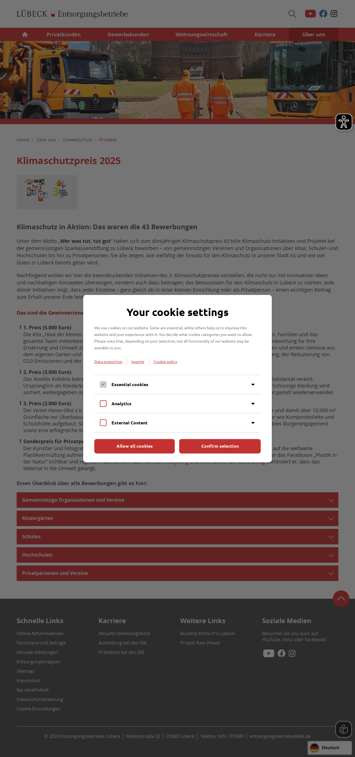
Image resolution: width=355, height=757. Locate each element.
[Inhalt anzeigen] (253, 384)
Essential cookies (129, 384)
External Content (129, 422)
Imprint (137, 361)
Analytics (121, 403)
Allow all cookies (134, 446)
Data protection (108, 361)
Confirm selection (220, 446)
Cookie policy (165, 361)
